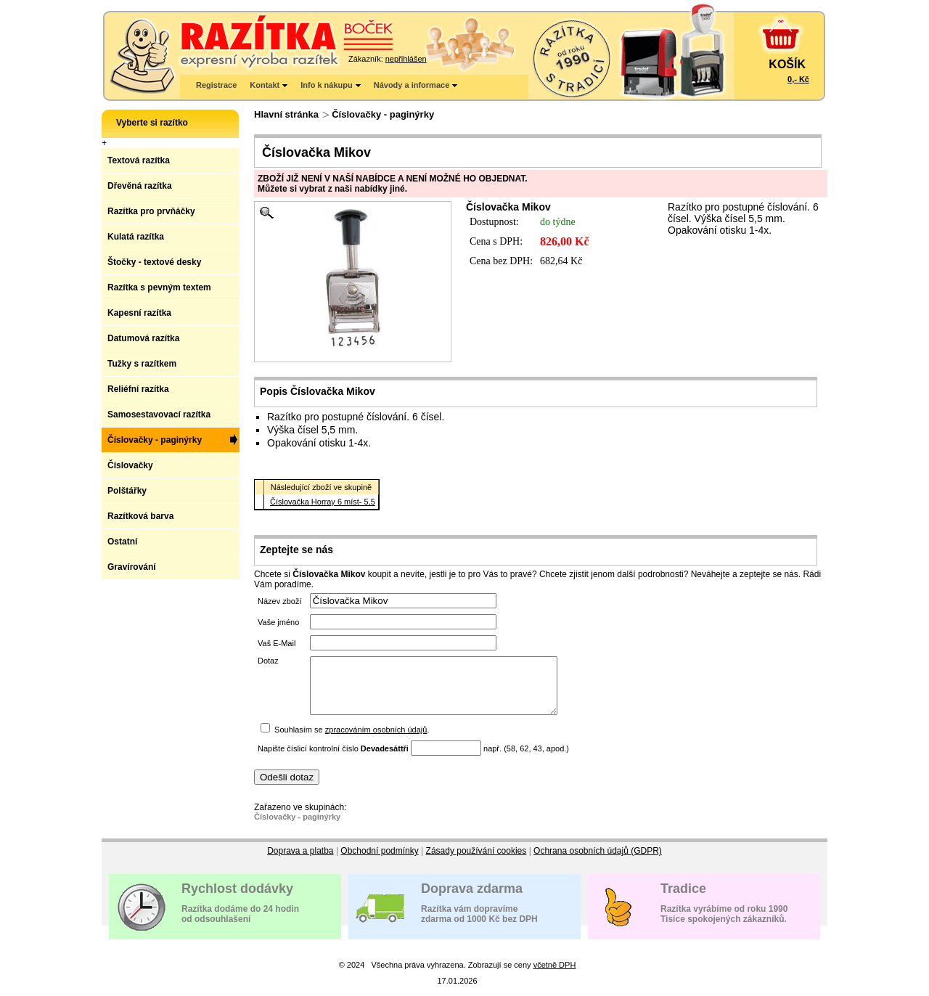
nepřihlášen (406, 58)
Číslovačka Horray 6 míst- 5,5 (322, 501)
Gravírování (131, 567)
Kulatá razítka (135, 237)
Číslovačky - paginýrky (383, 114)
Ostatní (122, 541)
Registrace (216, 85)
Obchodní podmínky (379, 862)
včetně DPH (554, 975)
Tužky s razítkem (141, 364)
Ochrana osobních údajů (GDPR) (597, 862)
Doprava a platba (300, 862)
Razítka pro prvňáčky (151, 211)
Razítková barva (140, 516)
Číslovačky (130, 465)
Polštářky (127, 491)
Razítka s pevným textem (159, 287)
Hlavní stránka (286, 114)
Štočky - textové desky (154, 262)
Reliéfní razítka (138, 389)
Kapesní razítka (139, 313)
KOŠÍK (787, 64)
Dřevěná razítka (139, 186)
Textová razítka (138, 160)
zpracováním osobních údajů (376, 740)
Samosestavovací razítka (158, 414)
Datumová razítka (143, 338)
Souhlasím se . (351, 740)
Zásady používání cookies (476, 862)
